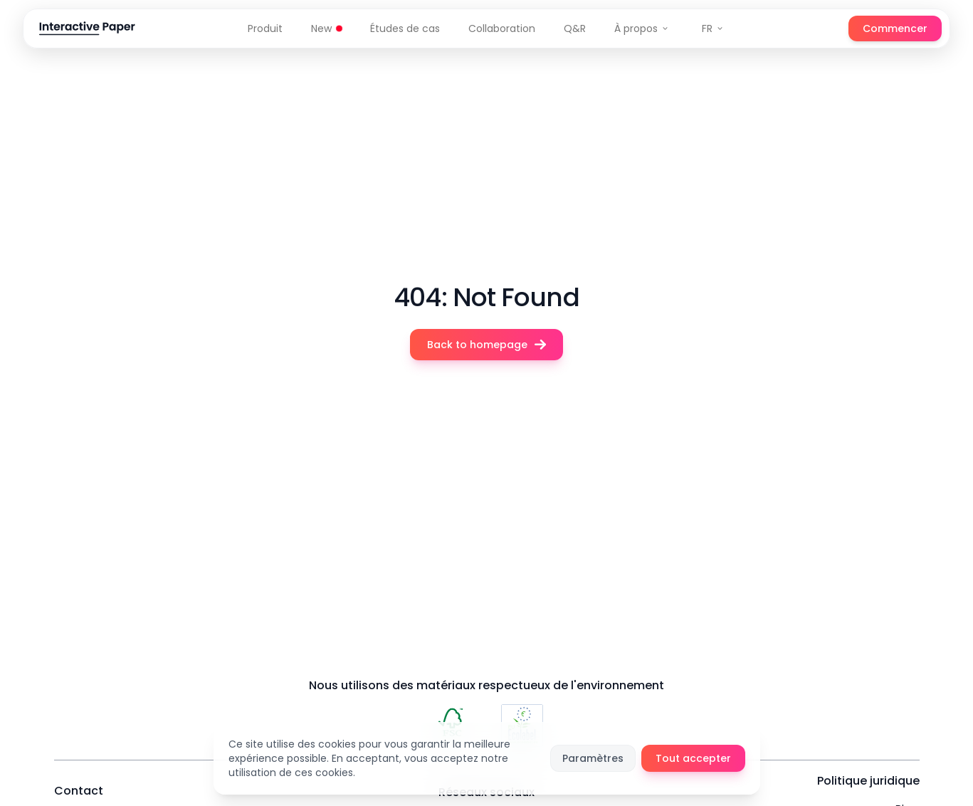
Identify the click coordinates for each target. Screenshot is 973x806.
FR (713, 28)
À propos (641, 28)
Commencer (895, 28)
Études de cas (405, 28)
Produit (265, 28)
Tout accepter (693, 758)
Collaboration (501, 28)
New (326, 28)
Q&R (575, 28)
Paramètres (593, 758)
